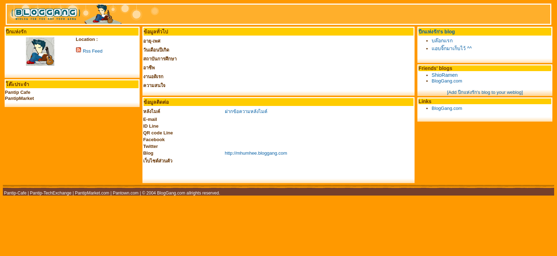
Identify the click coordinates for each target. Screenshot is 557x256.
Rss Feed (93, 51)
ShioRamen (445, 75)
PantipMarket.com (92, 193)
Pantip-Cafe (15, 193)
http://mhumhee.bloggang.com (256, 153)
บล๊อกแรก (442, 40)
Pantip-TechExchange (50, 193)
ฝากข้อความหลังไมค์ (246, 111)
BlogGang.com (447, 81)
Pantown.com (126, 193)
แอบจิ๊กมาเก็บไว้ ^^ (452, 48)
